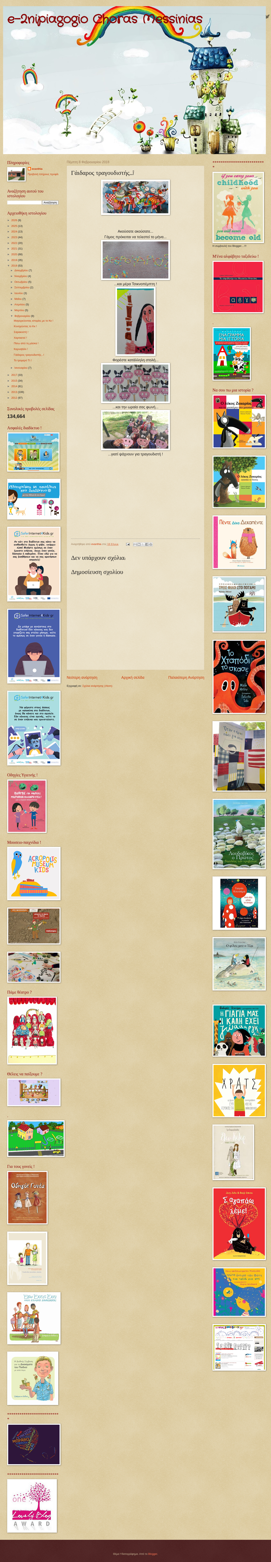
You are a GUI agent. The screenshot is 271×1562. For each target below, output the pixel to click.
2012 (14, 397)
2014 (14, 386)
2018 (14, 265)
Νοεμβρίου (21, 276)
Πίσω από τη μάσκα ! (26, 343)
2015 (14, 380)
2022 (14, 243)
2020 (14, 254)
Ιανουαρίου (21, 367)
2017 (14, 374)
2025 (14, 225)
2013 (14, 392)
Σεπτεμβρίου (22, 287)
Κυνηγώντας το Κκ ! (25, 326)
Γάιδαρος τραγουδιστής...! (29, 354)
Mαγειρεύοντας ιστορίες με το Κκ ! (33, 320)
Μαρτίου (19, 310)
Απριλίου (20, 304)
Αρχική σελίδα (132, 677)
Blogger (152, 1553)
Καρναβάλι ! (21, 349)
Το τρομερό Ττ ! (23, 360)
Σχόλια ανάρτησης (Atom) (97, 685)
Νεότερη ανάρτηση (82, 677)
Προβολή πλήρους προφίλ (43, 174)
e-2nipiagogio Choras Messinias (104, 19)
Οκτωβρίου (21, 281)
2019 (14, 260)
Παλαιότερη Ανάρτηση (186, 677)
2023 (14, 237)
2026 (14, 220)
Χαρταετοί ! (20, 337)
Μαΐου (18, 298)
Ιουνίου (19, 293)
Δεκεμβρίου (21, 270)
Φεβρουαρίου (22, 315)
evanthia (37, 168)
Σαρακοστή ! (21, 332)
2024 (14, 231)
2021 (14, 248)
